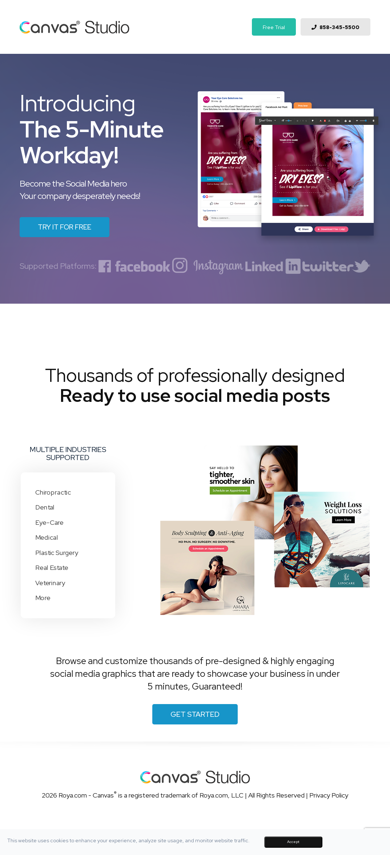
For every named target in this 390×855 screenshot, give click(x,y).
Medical (43, 537)
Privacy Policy (328, 795)
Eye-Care (46, 522)
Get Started (195, 714)
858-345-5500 (339, 27)
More (39, 598)
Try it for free (64, 227)
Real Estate (48, 567)
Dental (41, 507)
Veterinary (47, 582)
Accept (293, 841)
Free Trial (274, 27)
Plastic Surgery (53, 552)
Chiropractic (49, 492)
